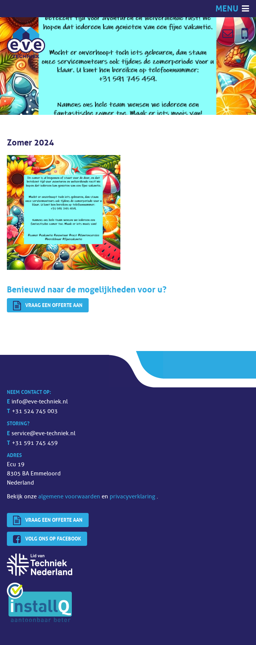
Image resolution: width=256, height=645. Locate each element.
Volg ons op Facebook (47, 539)
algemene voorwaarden (70, 496)
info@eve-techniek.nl (39, 401)
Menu (227, 8)
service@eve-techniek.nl (43, 433)
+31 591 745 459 (35, 443)
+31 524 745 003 (35, 411)
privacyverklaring (133, 496)
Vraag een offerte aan (48, 305)
